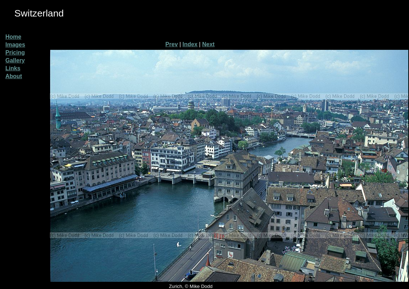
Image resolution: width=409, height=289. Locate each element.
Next (208, 44)
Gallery (15, 60)
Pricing (15, 52)
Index (190, 44)
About (13, 76)
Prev (171, 44)
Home (13, 37)
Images (15, 45)
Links (12, 68)
